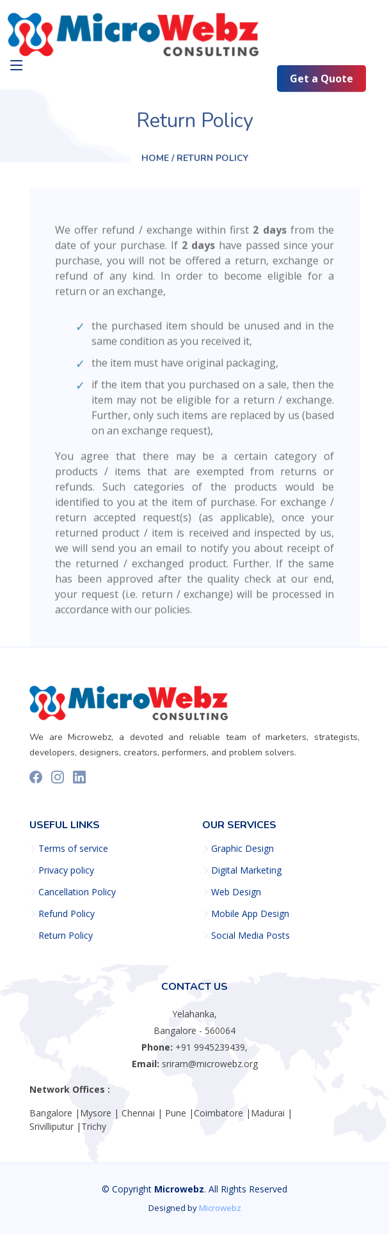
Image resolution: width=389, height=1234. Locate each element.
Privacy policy (66, 870)
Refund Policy (66, 913)
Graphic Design (242, 848)
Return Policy (65, 935)
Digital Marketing (246, 870)
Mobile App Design (250, 913)
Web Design (236, 892)
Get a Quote (321, 79)
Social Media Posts (250, 935)
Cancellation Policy (77, 892)
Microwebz (220, 1208)
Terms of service (73, 848)
